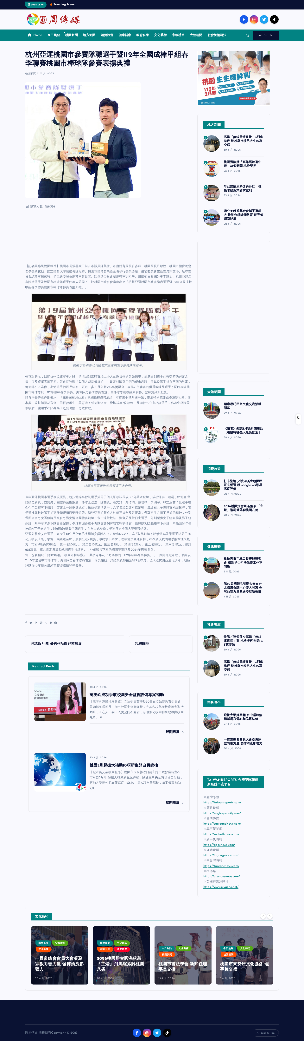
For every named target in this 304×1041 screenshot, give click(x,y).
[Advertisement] (109, 236)
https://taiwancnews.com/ (221, 866)
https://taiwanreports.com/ (222, 802)
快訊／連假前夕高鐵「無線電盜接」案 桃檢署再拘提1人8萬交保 (243, 641)
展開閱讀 (175, 732)
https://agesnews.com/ (219, 845)
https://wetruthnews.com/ (221, 834)
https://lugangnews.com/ (220, 855)
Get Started (266, 35)
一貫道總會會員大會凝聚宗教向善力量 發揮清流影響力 (59, 964)
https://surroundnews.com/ (222, 823)
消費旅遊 (107, 35)
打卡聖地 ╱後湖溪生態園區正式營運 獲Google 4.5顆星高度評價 (243, 485)
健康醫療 (125, 35)
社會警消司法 (217, 35)
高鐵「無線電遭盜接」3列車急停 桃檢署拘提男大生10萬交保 (243, 141)
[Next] (270, 916)
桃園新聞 (71, 35)
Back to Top (266, 1033)
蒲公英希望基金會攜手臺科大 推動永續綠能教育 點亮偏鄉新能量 (243, 215)
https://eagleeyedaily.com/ (222, 813)
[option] (59, 955)
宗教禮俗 (178, 35)
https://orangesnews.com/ (221, 876)
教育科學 (142, 35)
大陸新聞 (196, 35)
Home (35, 35)
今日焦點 (53, 35)
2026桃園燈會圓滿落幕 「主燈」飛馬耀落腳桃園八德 (120, 964)
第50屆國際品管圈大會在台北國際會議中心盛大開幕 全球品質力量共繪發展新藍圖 (243, 588)
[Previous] (263, 916)
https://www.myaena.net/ (220, 887)
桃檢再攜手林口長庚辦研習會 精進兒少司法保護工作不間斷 (243, 562)
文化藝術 (160, 35)
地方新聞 (89, 35)
